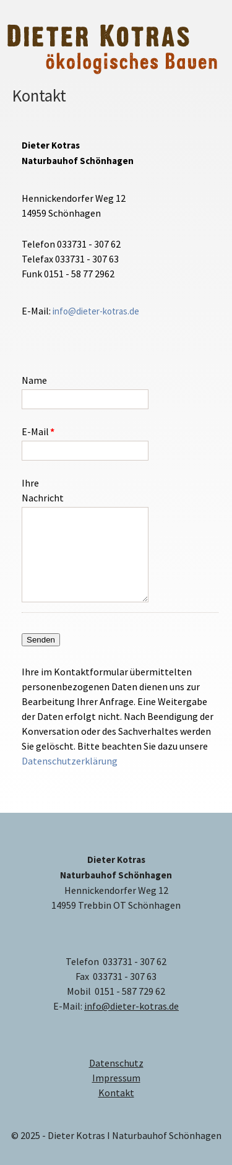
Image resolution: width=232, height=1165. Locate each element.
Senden (41, 639)
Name (34, 380)
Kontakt (116, 1092)
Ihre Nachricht (41, 490)
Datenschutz (116, 1063)
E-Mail (41, 431)
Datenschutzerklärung (70, 761)
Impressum (116, 1078)
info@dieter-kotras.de (96, 311)
